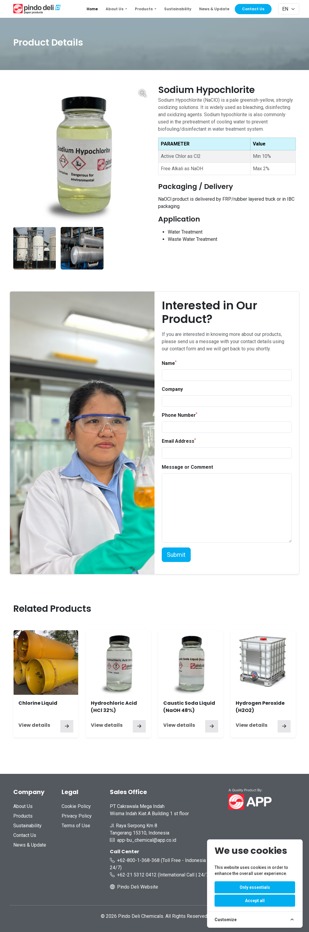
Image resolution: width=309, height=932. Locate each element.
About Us (23, 806)
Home (92, 8)
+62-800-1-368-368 (138, 860)
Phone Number (179, 415)
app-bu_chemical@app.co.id (146, 840)
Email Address (179, 441)
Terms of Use (76, 825)
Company (172, 389)
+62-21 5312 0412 (137, 875)
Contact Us (253, 8)
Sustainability (177, 8)
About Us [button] (115, 8)
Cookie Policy (76, 806)
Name (169, 363)
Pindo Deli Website (137, 887)
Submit (176, 554)
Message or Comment (187, 467)
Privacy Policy (77, 816)
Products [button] (144, 8)
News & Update (214, 8)
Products (23, 816)
